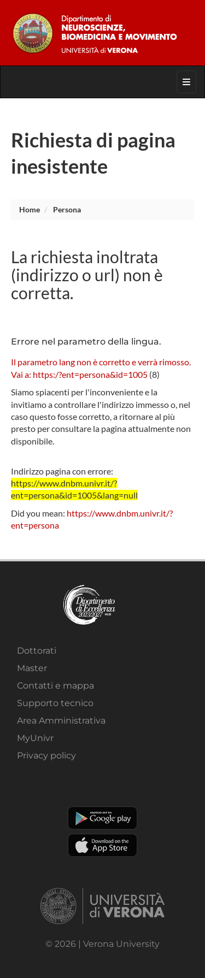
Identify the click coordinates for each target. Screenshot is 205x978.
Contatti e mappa (55, 685)
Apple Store (102, 845)
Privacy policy (46, 755)
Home (29, 209)
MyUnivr (35, 738)
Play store (102, 818)
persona (67, 209)
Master (32, 668)
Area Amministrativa (61, 720)
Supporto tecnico (55, 703)
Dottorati (36, 650)
